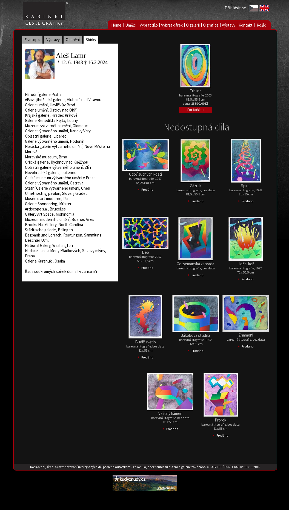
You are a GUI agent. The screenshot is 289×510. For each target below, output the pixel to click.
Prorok (220, 420)
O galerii (193, 25)
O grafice (211, 25)
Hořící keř (246, 263)
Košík (261, 25)
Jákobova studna (195, 335)
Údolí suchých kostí (145, 174)
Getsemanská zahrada (195, 263)
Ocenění (73, 39)
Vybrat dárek (172, 25)
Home (116, 25)
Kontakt (246, 25)
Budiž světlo (145, 341)
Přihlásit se (235, 7)
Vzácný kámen (170, 413)
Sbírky (91, 39)
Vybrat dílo (149, 25)
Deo (145, 252)
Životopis (32, 39)
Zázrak (195, 185)
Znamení (245, 335)
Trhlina (195, 90)
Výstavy (228, 25)
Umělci (130, 25)
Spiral (245, 185)
